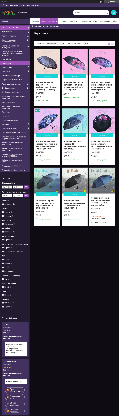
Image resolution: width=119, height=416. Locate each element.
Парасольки (6, 63)
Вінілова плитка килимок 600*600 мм (12, 149)
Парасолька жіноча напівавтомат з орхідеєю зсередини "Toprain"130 (101, 145)
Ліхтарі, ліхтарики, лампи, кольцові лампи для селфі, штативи (12, 53)
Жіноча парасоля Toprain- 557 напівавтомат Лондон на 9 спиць (75, 145)
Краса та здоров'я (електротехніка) (9, 41)
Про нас (63, 21)
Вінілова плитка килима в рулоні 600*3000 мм (12, 155)
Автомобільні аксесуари (11, 84)
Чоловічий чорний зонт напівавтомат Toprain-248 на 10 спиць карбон (45, 204)
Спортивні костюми (10, 120)
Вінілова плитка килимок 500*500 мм (12, 161)
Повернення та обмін (108, 21)
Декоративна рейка (9, 129)
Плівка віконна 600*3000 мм (13, 166)
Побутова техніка (9, 36)
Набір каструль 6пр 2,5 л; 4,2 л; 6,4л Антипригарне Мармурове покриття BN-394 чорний (15, 348)
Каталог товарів (48, 21)
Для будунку (7, 67)
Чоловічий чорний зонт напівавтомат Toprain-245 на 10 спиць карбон (100, 201)
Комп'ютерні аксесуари (11, 76)
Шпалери (5, 124)
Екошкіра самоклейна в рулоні (14, 133)
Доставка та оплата (89, 21)
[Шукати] (106, 12)
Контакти (73, 21)
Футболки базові (8, 88)
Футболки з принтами (11, 92)
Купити (47, 76)
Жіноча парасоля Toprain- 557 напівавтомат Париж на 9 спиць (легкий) (46, 86)
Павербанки (6, 59)
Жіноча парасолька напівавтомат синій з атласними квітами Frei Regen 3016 (74, 86)
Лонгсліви (6, 112)
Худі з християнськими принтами (11, 107)
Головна (35, 21)
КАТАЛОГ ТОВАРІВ (10, 27)
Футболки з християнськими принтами (13, 97)
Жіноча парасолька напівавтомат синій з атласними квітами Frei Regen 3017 (101, 86)
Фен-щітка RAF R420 (14, 381)
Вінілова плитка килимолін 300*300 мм (12, 143)
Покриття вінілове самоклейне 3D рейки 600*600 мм (14, 138)
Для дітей (6, 72)
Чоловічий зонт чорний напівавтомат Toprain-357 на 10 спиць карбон (74, 204)
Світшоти (5, 116)
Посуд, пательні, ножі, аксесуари (10, 47)
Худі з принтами (8, 102)
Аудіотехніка (7, 32)
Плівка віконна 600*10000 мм (13, 170)
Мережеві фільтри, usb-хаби (13, 80)
